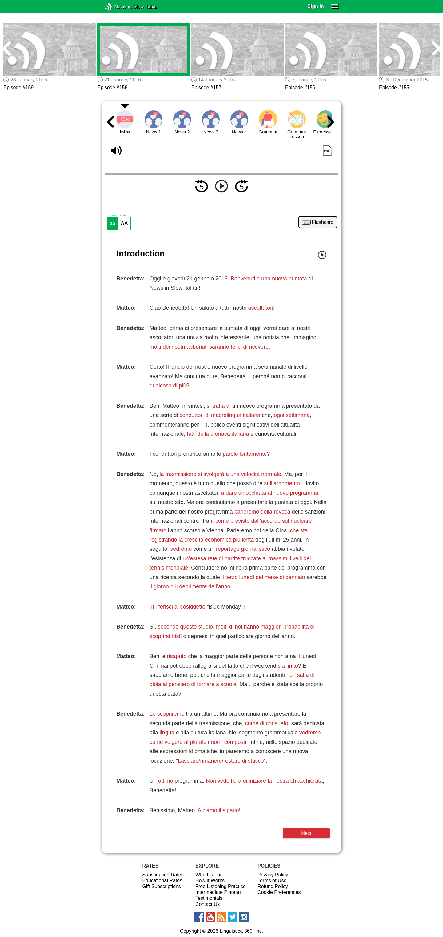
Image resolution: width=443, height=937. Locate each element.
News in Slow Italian (117, 6)
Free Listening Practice (220, 886)
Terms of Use (271, 880)
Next (306, 833)
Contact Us (207, 904)
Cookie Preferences (279, 892)
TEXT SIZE (118, 215)
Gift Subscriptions (161, 886)
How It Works (210, 880)
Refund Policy (272, 886)
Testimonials (208, 898)
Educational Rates (162, 880)
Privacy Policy (272, 874)
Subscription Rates (162, 874)
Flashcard (322, 222)
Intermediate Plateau (218, 892)
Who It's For (208, 874)
